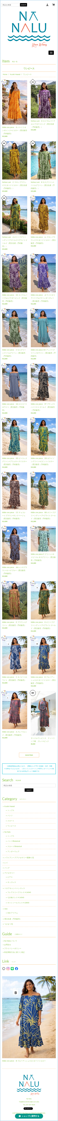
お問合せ (7, 945)
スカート (10, 821)
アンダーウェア (13, 851)
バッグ (7, 868)
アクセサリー (9, 873)
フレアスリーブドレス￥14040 (19, 892)
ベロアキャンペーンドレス (14, 888)
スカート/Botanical (14, 846)
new (6, 909)
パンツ (10, 815)
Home (5, 74)
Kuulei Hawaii (15, 74)
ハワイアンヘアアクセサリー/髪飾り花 (19, 858)
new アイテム (12, 913)
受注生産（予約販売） (12, 919)
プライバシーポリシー (12, 948)
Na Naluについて (10, 941)
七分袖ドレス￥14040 (15, 897)
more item (29, 755)
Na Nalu (7, 832)
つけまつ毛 (8, 924)
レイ (6, 863)
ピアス (10, 877)
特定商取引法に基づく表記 (14, 952)
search (23, 5)
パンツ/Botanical (13, 841)
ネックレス (11, 882)
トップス (10, 810)
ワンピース (11, 826)
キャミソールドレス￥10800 (18, 903)
